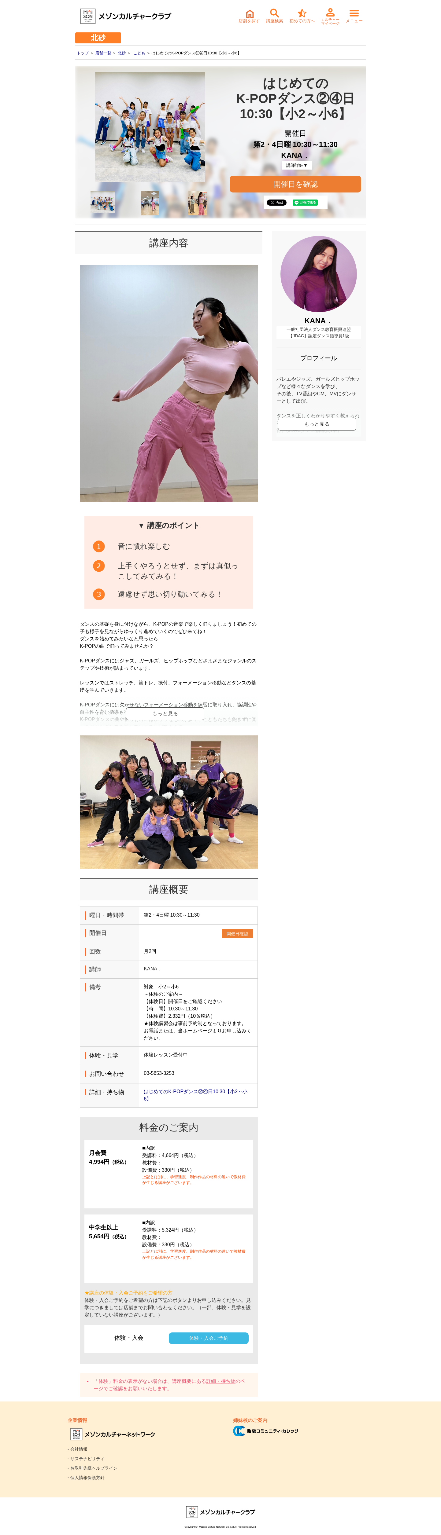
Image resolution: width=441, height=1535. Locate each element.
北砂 (122, 53)
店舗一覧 (103, 53)
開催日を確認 (295, 184)
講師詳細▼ (297, 165)
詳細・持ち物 (220, 1469)
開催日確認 (237, 1021)
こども (139, 53)
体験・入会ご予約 (208, 1426)
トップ (83, 53)
